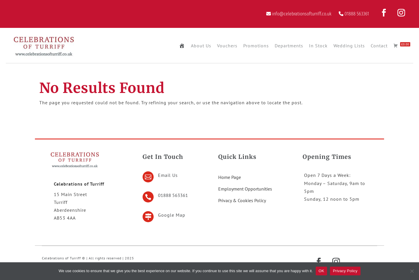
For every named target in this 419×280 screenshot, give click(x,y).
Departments (289, 46)
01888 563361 (357, 14)
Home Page (229, 177)
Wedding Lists (349, 46)
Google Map (171, 215)
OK (321, 271)
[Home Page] (182, 45)
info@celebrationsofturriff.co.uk (301, 14)
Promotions (256, 46)
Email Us (168, 175)
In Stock (318, 46)
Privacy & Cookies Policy (242, 200)
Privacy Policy (345, 271)
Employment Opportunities (245, 189)
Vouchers (227, 46)
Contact (379, 46)
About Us (201, 46)
